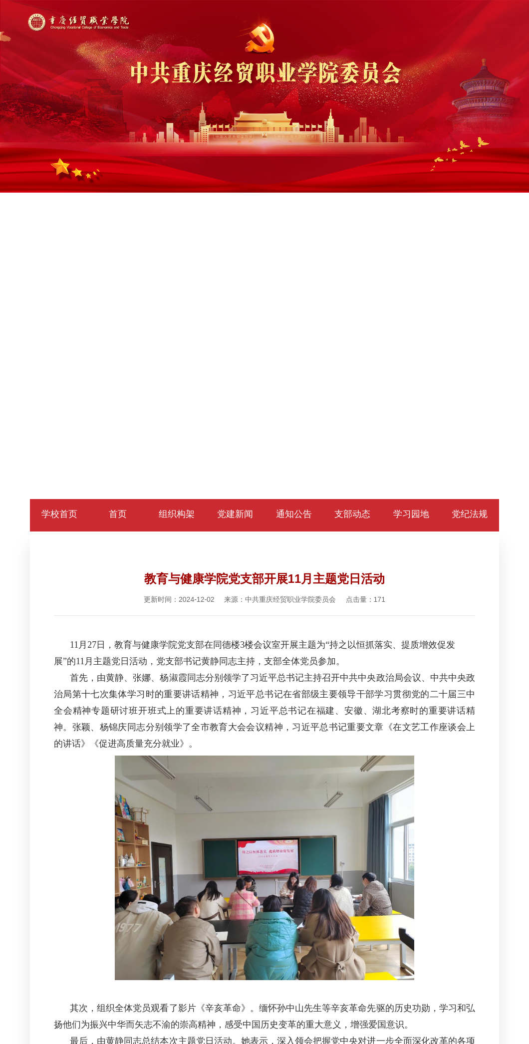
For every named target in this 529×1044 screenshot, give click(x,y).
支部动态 (352, 514)
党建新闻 (235, 514)
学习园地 (411, 514)
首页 (118, 514)
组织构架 (177, 514)
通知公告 (294, 514)
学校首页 (59, 514)
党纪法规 (470, 514)
